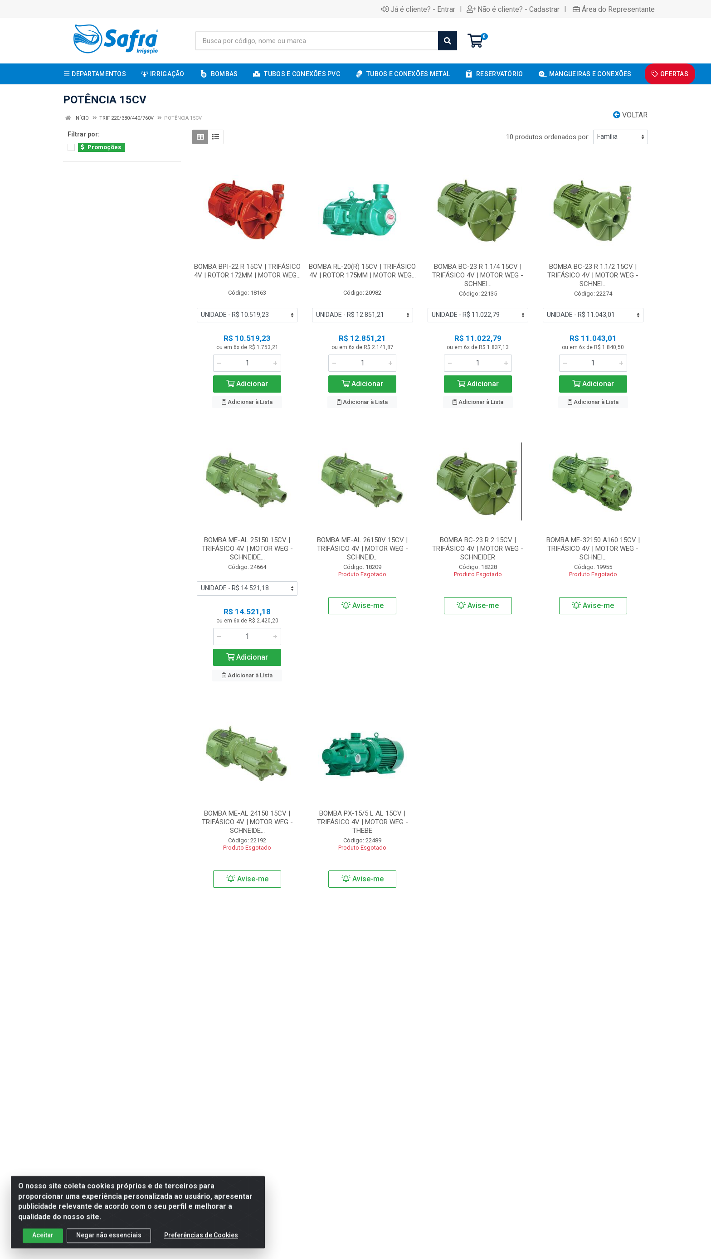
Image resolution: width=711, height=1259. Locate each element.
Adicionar (247, 383)
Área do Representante (614, 9)
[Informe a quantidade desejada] (247, 363)
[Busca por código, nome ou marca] (316, 40)
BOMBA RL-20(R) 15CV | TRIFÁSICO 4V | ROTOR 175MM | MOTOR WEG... (362, 270)
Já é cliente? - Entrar (418, 9)
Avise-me (362, 605)
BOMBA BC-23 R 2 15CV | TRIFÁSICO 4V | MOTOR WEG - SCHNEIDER (477, 548)
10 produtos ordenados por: (547, 137)
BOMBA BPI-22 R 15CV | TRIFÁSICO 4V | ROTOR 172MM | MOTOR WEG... (247, 270)
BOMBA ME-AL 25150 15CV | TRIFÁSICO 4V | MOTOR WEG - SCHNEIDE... (247, 548)
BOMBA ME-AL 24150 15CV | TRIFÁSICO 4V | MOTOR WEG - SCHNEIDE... (247, 822)
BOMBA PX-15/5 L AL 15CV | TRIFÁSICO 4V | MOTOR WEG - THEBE (362, 822)
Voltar (630, 115)
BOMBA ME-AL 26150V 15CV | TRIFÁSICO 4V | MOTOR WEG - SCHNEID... (362, 548)
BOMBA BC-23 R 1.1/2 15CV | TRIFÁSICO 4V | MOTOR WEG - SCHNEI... (592, 275)
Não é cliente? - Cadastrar (513, 9)
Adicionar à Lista (247, 402)
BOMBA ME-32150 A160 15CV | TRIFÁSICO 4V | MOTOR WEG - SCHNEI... (593, 548)
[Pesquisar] (447, 40)
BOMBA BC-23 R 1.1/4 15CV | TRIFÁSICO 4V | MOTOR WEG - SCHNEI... (477, 275)
